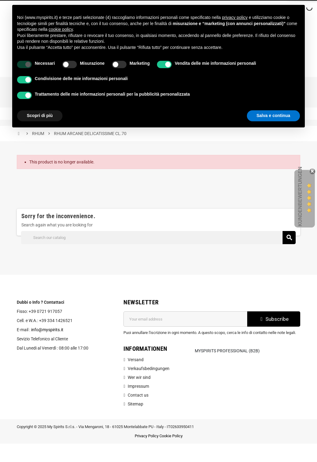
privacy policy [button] (235, 17)
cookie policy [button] (61, 29)
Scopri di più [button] (40, 115)
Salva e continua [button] (273, 115)
